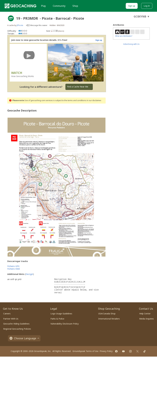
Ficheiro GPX (13, 266)
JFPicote (20, 25)
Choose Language (24, 338)
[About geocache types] (10, 18)
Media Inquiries (146, 318)
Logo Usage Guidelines (61, 313)
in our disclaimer (94, 100)
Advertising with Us (131, 44)
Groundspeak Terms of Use (85, 351)
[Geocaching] (20, 6)
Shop (75, 5)
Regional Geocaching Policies (17, 328)
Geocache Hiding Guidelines (16, 323)
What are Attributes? (123, 36)
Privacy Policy (106, 351)
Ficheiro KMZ (13, 268)
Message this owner (38, 25)
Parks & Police (57, 318)
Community (59, 5)
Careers (7, 313)
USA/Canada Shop (106, 313)
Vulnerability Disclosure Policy (64, 323)
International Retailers (109, 318)
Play (43, 5)
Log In (147, 5)
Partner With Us (10, 318)
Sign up (131, 5)
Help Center (145, 313)
